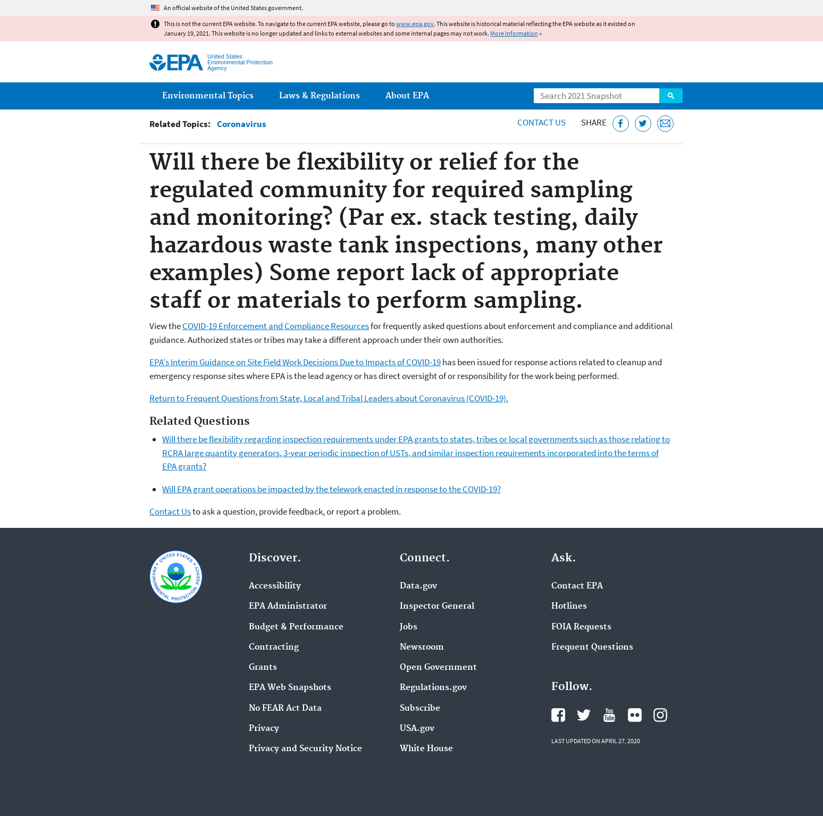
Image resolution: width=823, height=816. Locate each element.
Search (671, 95)
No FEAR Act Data (285, 708)
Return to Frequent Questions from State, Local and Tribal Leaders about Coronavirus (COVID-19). (328, 398)
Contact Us (541, 122)
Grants (263, 667)
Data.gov (418, 586)
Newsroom (422, 647)
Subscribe (420, 708)
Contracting (274, 647)
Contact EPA (577, 586)
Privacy (264, 729)
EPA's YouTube (609, 715)
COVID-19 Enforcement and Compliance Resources (275, 326)
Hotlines (569, 606)
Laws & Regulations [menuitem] (319, 96)
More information (514, 33)
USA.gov (417, 729)
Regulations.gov (433, 688)
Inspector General (437, 606)
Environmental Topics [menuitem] (208, 96)
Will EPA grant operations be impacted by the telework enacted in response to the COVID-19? (331, 489)
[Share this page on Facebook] (620, 123)
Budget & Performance (296, 627)
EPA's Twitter (584, 715)
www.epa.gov (415, 24)
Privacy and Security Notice (305, 749)
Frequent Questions (592, 647)
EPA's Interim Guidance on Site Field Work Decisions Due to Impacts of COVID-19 (295, 362)
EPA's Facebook (558, 715)
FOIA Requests (581, 627)
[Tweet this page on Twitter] (643, 123)
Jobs (408, 627)
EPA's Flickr (635, 715)
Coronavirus (241, 124)
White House (426, 749)
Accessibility (275, 586)
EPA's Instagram (660, 715)
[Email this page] (665, 123)
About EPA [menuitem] (407, 96)
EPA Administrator (288, 606)
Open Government (438, 667)
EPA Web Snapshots (290, 688)
